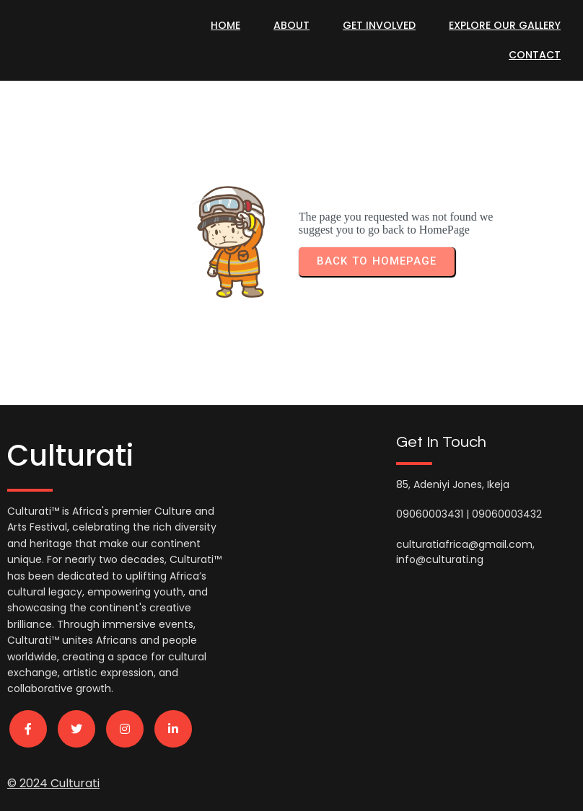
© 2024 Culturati (53, 779)
